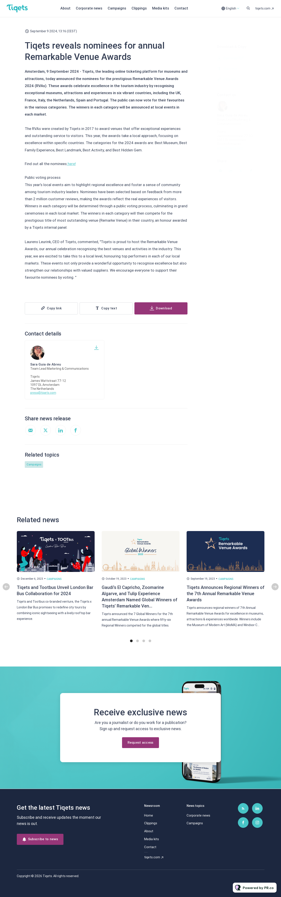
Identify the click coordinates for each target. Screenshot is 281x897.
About (65, 8)
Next (275, 590)
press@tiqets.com (43, 392)
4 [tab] (150, 645)
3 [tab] (143, 645)
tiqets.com (262, 8)
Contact (181, 8)
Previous (6, 590)
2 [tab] (137, 645)
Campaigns (117, 8)
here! (71, 164)
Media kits (160, 8)
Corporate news (89, 8)
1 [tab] (131, 645)
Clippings (139, 8)
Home (148, 815)
